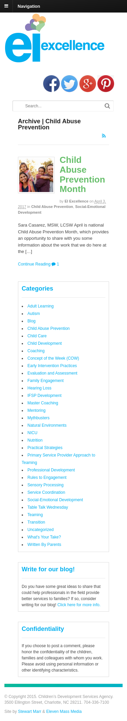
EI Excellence (76, 201)
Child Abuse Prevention (52, 207)
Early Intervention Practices (52, 365)
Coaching (36, 350)
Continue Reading (34, 264)
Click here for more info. (78, 604)
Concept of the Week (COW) (53, 358)
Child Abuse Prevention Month (82, 174)
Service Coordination (46, 492)
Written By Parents (44, 544)
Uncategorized (40, 529)
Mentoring (36, 410)
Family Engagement (45, 380)
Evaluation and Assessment (52, 373)
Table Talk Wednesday (47, 507)
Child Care (37, 336)
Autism (33, 313)
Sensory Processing (45, 485)
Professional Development (51, 470)
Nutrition (35, 440)
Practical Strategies (44, 447)
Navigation (29, 5)
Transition (36, 522)
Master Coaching (42, 403)
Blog (31, 321)
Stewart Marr (29, 711)
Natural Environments (46, 425)
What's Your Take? (44, 537)
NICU (32, 432)
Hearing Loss (39, 388)
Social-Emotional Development (55, 499)
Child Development (44, 343)
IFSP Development (44, 395)
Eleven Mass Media (63, 711)
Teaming (35, 514)
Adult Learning (40, 306)
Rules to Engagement (46, 477)
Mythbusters (38, 418)
